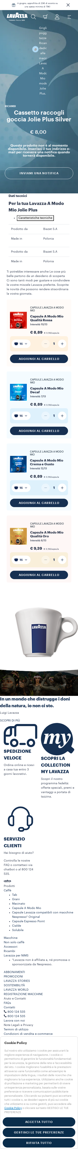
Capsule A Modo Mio (26, 897)
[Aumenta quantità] (62, 333)
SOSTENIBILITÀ (14, 974)
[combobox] (21, 333)
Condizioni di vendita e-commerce (28, 1023)
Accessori (10, 936)
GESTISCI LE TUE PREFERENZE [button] (39, 1132)
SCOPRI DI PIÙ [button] (10, 709)
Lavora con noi (14, 1010)
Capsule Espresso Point (28, 910)
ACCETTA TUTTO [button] (39, 1121)
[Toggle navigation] (69, 17)
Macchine (10, 927)
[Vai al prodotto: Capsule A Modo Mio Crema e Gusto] (39, 452)
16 (21, 333)
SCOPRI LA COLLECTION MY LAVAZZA (55, 754)
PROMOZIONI (13, 965)
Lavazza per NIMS (16, 944)
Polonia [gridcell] (48, 228)
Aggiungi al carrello (39, 348)
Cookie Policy (13, 1108)
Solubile (18, 919)
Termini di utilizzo (16, 1018)
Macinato (18, 893)
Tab (14, 884)
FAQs (7, 992)
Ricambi (9, 940)
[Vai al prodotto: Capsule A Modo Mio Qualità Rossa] (39, 308)
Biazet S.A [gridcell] (50, 218)
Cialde (16, 915)
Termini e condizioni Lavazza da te (28, 1027)
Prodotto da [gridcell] (19, 218)
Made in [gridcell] (16, 228)
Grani (16, 888)
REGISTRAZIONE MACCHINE (23, 983)
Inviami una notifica (39, 145)
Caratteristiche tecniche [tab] (35, 207)
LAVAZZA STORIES (17, 970)
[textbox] (21, 333)
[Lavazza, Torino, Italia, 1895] (17, 17)
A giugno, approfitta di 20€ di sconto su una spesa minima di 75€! (37, 5)
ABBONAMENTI (14, 961)
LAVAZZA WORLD (16, 979)
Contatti (9, 996)
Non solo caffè (14, 931)
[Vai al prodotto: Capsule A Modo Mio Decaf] (39, 380)
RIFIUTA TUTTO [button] (39, 1142)
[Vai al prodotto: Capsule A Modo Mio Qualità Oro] (39, 524)
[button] (68, 5)
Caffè (7, 879)
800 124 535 (16, 1005)
